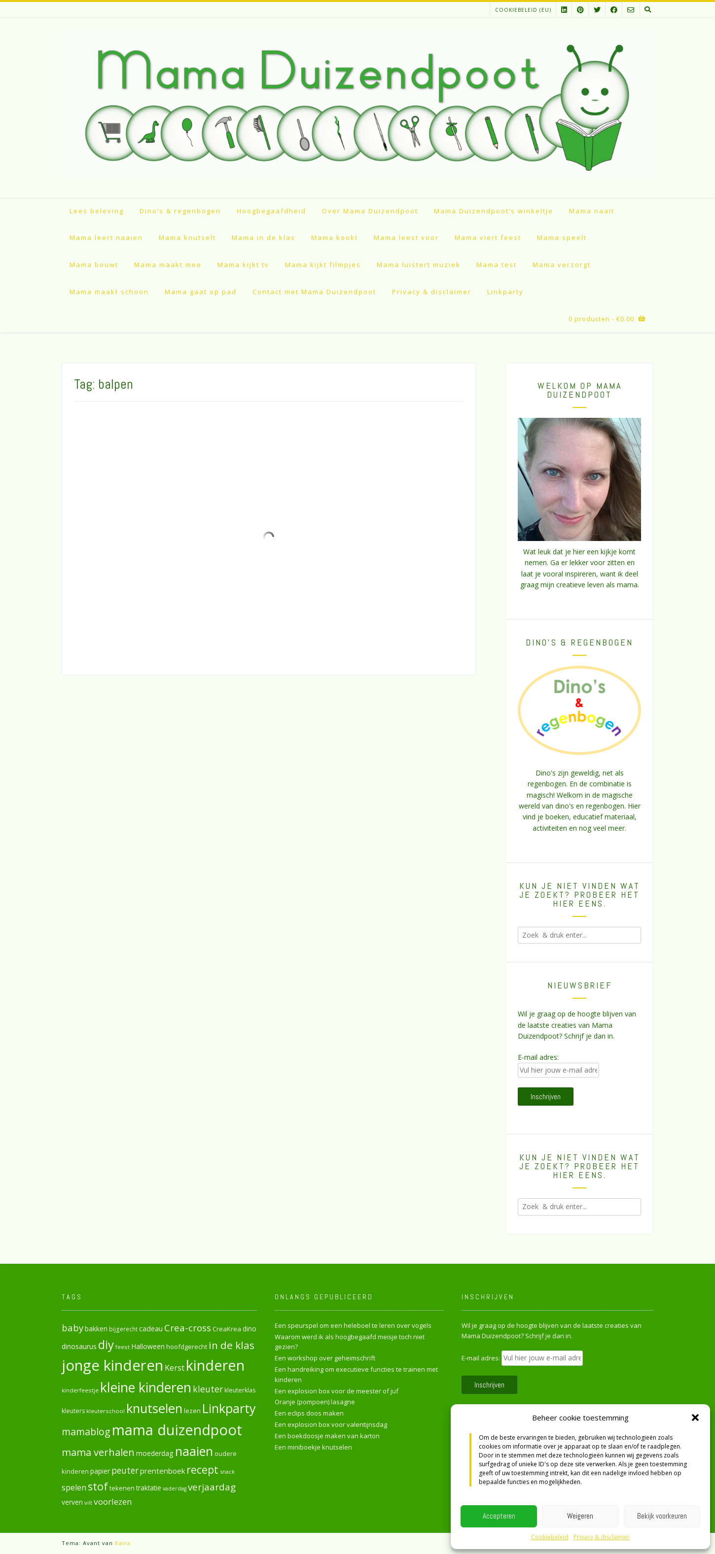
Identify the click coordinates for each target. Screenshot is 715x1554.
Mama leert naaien (106, 237)
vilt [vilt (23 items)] (88, 1502)
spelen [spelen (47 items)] (74, 1487)
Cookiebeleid (550, 1537)
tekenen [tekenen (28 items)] (122, 1488)
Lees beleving (97, 210)
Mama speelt (562, 237)
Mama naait (591, 210)
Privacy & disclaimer (601, 1537)
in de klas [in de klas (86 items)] (231, 1345)
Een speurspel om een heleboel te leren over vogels (353, 1325)
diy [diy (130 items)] (106, 1344)
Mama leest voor (406, 237)
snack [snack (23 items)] (227, 1471)
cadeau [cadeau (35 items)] (151, 1328)
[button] (695, 1417)
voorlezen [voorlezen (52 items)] (113, 1501)
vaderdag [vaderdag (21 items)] (174, 1488)
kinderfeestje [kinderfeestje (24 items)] (80, 1390)
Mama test (496, 264)
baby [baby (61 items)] (72, 1327)
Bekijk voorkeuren (662, 1515)
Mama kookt (334, 237)
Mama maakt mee (168, 264)
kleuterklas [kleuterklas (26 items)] (239, 1390)
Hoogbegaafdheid (271, 210)
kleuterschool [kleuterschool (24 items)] (105, 1411)
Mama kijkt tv (243, 264)
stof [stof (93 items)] (98, 1486)
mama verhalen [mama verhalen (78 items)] (98, 1452)
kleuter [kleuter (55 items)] (208, 1389)
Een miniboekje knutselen (313, 1447)
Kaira (123, 1543)
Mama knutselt (187, 237)
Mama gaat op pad (201, 291)
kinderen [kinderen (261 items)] (215, 1365)
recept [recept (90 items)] (202, 1469)
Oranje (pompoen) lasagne (315, 1401)
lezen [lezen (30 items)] (192, 1410)
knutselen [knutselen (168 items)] (154, 1408)
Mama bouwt (94, 264)
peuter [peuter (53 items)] (125, 1470)
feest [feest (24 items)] (122, 1347)
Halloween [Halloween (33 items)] (148, 1346)
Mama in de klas (263, 237)
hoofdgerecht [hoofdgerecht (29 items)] (186, 1346)
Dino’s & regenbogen (180, 210)
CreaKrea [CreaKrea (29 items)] (227, 1328)
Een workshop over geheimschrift (325, 1357)
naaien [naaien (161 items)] (194, 1451)
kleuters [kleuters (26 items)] (73, 1411)
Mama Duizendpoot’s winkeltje (493, 210)
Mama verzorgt (562, 264)
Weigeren (580, 1515)
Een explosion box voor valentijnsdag (331, 1424)
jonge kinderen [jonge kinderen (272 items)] (112, 1365)
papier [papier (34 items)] (100, 1471)
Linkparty (505, 291)
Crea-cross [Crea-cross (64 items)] (187, 1327)
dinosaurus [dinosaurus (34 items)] (79, 1346)
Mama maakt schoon (109, 291)
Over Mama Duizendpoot (370, 210)
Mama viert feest (488, 237)
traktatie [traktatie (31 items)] (148, 1488)
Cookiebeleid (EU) (523, 9)
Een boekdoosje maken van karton (327, 1435)
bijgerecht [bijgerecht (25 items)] (123, 1329)
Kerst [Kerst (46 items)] (174, 1367)
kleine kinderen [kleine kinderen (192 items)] (145, 1387)
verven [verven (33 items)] (72, 1502)
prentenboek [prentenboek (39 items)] (162, 1471)
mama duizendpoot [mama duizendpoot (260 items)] (177, 1429)
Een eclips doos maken (309, 1413)
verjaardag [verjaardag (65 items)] (212, 1487)
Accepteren (499, 1515)
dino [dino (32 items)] (249, 1328)
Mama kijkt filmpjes (323, 264)
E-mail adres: (538, 1057)
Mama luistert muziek (419, 264)
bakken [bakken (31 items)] (96, 1328)
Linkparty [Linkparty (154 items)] (229, 1408)
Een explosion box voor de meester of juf (336, 1390)
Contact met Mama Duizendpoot (314, 291)
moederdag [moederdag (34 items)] (155, 1453)
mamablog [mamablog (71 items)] (86, 1431)
